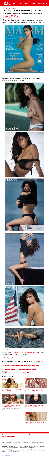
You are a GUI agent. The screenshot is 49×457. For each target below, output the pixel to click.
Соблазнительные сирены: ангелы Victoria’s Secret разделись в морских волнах (24, 373)
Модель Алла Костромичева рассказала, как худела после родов (20, 365)
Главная (3, 8)
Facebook (32, 361)
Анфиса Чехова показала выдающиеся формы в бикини (35, 423)
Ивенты (19, 434)
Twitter (37, 361)
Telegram (42, 361)
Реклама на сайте (11, 434)
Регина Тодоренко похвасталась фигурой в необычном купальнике (12, 405)
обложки (11, 357)
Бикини (40, 3)
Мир (21, 3)
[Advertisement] (12, 420)
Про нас (3, 434)
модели (5, 357)
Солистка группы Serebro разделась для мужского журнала (19, 369)
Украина (15, 3)
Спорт (34, 3)
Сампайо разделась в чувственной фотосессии (25, 352)
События (27, 3)
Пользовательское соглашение (8, 436)
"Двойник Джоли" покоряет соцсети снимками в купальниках (34, 405)
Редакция (25, 434)
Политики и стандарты (34, 434)
